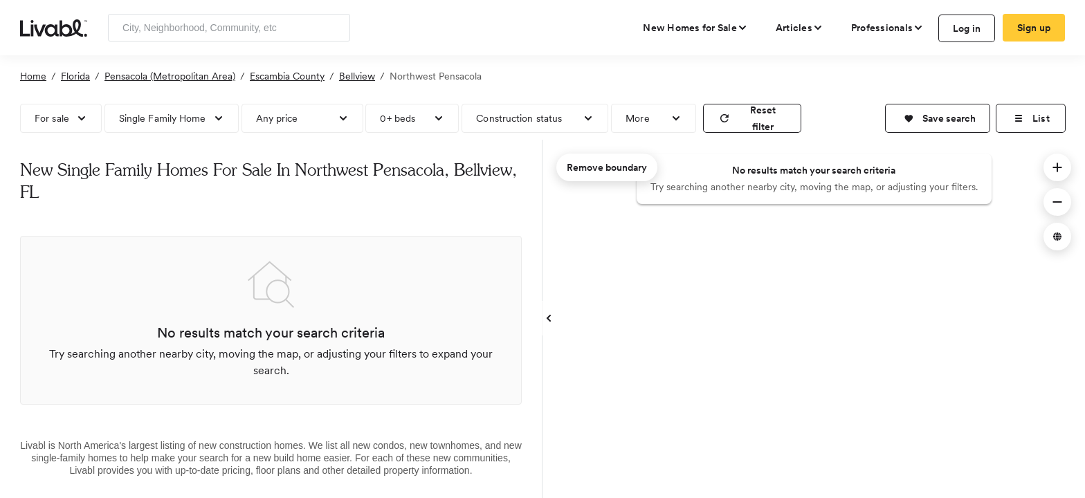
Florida (75, 76)
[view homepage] (53, 27)
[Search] (334, 28)
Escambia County (287, 76)
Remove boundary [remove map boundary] (607, 167)
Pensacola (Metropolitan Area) (169, 76)
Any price (277, 118)
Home (33, 76)
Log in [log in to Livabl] (967, 28)
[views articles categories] (799, 28)
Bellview (357, 76)
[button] (938, 118)
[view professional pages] (887, 28)
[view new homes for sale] (695, 28)
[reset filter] (752, 118)
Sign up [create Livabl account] (1034, 27)
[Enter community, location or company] (229, 28)
